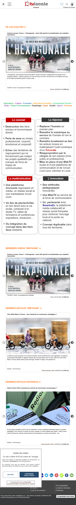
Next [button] (72, 61)
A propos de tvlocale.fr (38, 490)
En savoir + (34, 488)
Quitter (10, 474)
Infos (62, 485)
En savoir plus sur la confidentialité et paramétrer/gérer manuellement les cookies (20, 483)
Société (52, 105)
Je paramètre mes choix (65, 496)
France (52, 89)
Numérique (36, 105)
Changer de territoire (69, 7)
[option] (38, 61)
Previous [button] (3, 61)
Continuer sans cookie (29, 474)
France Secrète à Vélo (48, 370)
